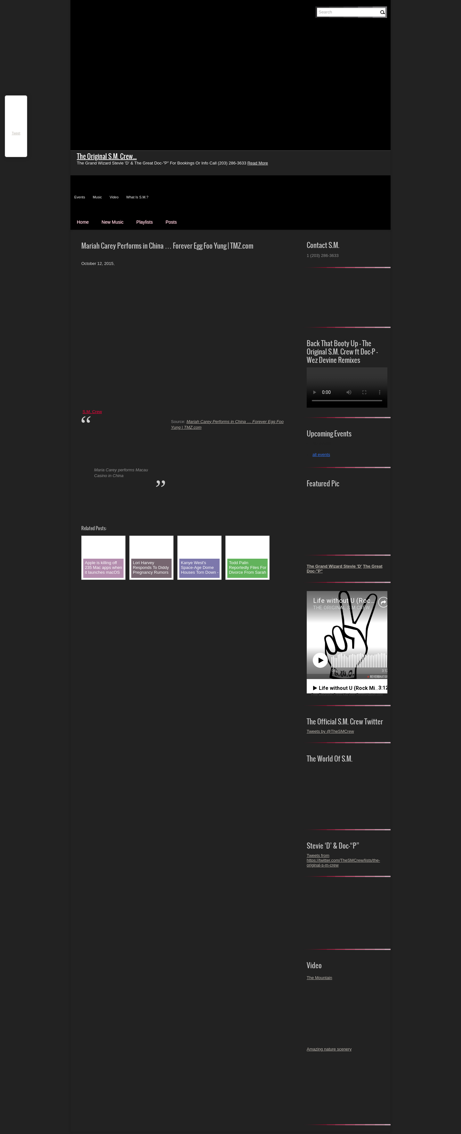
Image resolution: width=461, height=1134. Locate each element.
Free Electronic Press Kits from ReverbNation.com (347, 694)
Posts (171, 222)
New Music (112, 222)
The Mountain (319, 977)
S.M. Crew (92, 411)
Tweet (16, 133)
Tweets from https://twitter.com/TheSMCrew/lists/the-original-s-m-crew (343, 860)
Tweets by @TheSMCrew (330, 731)
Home (83, 222)
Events (79, 197)
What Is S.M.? (137, 197)
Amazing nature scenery (329, 1049)
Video (113, 197)
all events (321, 454)
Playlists (144, 222)
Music (97, 197)
